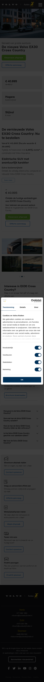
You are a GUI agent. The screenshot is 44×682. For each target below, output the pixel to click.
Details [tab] (23, 307)
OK (22, 380)
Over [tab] (36, 307)
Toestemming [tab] (8, 307)
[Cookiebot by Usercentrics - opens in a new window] (31, 300)
